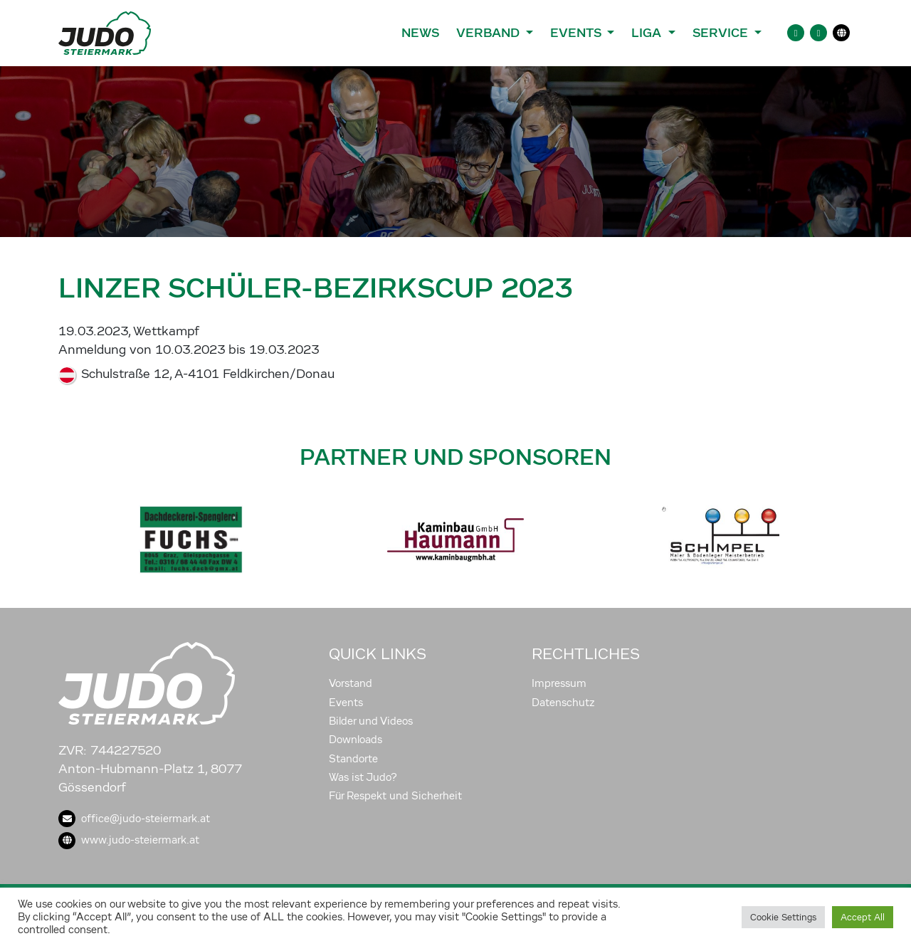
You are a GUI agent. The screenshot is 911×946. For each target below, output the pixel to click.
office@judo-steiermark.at (134, 818)
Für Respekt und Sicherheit (395, 795)
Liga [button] (648, 33)
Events (346, 702)
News (420, 33)
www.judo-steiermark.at (128, 840)
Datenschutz (563, 702)
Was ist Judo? (363, 777)
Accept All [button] (863, 917)
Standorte (353, 758)
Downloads (355, 739)
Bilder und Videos (371, 721)
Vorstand (350, 683)
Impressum (559, 683)
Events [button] (577, 33)
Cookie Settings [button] (783, 917)
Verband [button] (489, 33)
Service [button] (722, 33)
